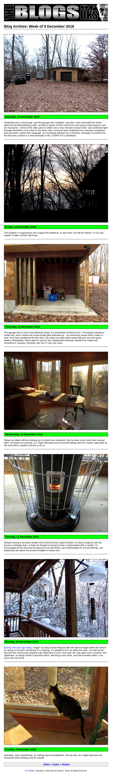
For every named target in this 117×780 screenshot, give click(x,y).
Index (56, 764)
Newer (66, 764)
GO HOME (29, 771)
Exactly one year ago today (18, 647)
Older (46, 764)
